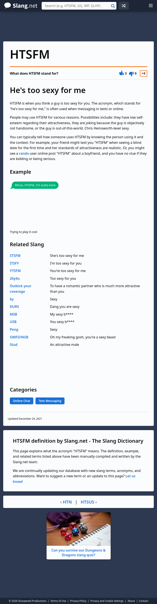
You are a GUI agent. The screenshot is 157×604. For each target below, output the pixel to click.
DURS (14, 306)
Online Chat (21, 401)
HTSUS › (89, 502)
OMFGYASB (19, 337)
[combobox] (79, 6)
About (131, 601)
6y (12, 299)
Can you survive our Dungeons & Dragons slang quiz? (79, 534)
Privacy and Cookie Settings (106, 601)
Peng (14, 329)
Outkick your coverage (20, 289)
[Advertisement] (78, 26)
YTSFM (15, 270)
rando (24, 153)
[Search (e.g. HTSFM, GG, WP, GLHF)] (79, 6)
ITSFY (14, 263)
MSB (13, 314)
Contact (143, 601)
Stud (14, 344)
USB (13, 321)
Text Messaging (50, 401)
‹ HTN (66, 502)
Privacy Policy (78, 601)
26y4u (15, 278)
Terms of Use (58, 601)
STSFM (15, 255)
